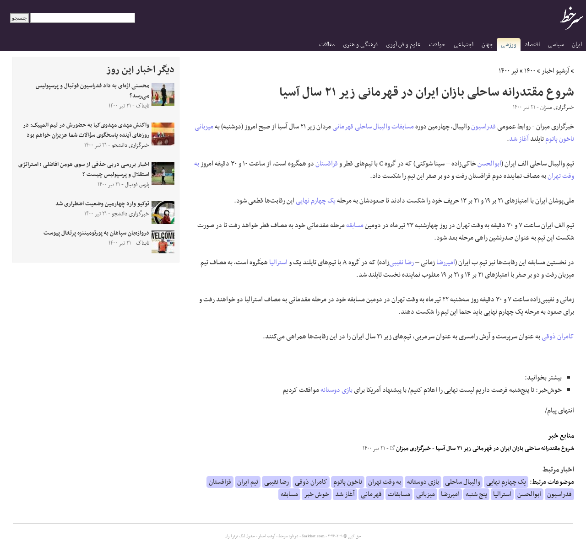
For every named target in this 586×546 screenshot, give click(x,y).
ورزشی (508, 44)
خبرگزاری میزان (410, 449)
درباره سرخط (288, 536)
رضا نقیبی (401, 262)
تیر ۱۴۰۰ (508, 71)
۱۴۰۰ (530, 71)
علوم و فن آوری (403, 44)
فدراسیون (483, 127)
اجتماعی (463, 44)
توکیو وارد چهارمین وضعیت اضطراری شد (102, 204)
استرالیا (278, 262)
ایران (577, 44)
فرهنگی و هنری (360, 44)
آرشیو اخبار (556, 71)
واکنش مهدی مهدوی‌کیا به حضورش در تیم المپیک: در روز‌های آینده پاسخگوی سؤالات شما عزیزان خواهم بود (86, 130)
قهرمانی (342, 127)
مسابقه (355, 225)
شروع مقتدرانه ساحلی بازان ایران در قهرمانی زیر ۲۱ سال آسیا (505, 449)
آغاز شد (519, 139)
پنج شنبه (476, 494)
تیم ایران (247, 482)
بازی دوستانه (336, 390)
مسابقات (402, 127)
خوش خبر (316, 494)
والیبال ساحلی (372, 127)
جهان (487, 44)
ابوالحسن (489, 164)
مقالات (327, 44)
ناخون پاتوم (559, 139)
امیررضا (445, 262)
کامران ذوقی (558, 337)
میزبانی (204, 127)
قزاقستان (326, 164)
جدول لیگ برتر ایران (240, 536)
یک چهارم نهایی (316, 201)
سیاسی (556, 44)
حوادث (437, 44)
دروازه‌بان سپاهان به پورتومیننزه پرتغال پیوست (96, 233)
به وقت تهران (384, 482)
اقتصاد (532, 44)
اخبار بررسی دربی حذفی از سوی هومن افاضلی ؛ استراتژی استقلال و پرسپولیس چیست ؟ (83, 170)
